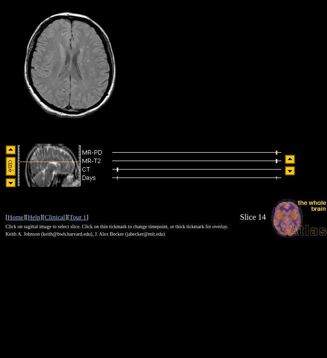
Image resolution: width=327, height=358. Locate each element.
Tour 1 (78, 217)
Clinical (55, 217)
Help (34, 217)
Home (15, 217)
